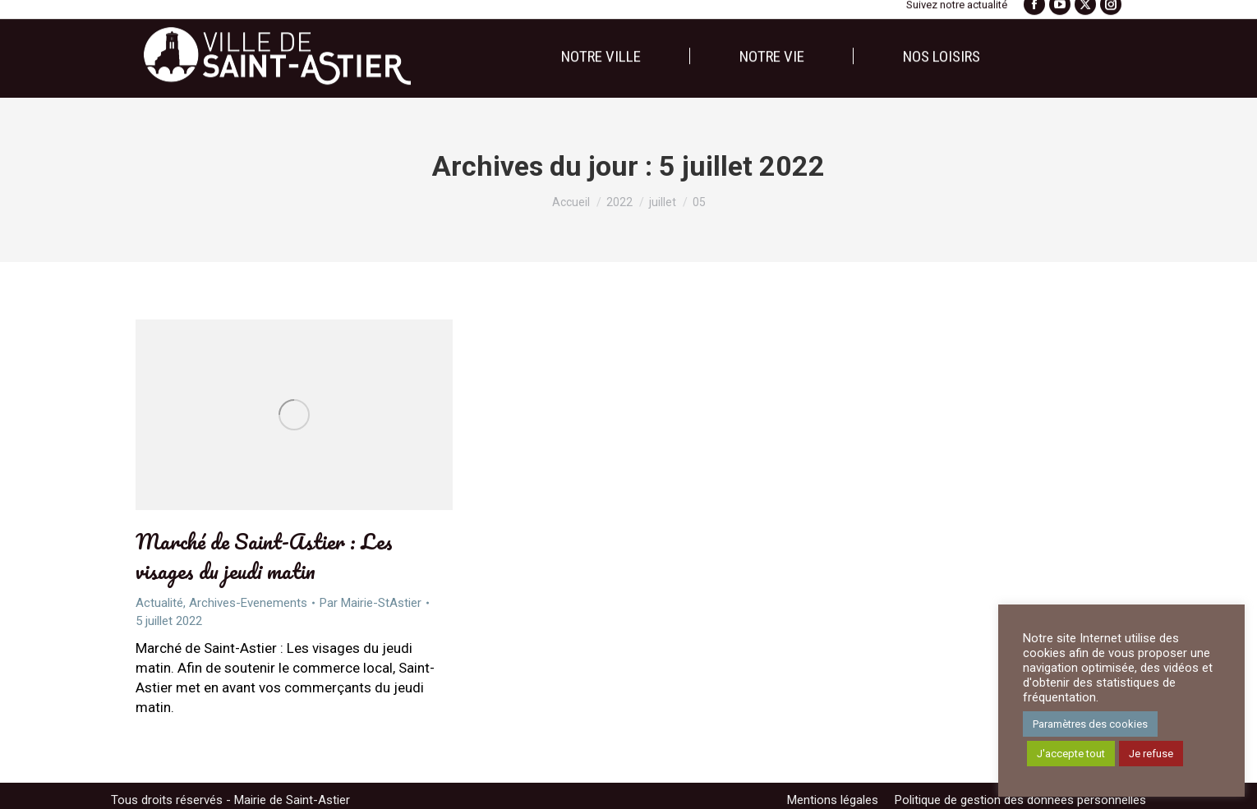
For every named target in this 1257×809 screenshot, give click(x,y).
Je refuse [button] (1151, 753)
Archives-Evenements (248, 602)
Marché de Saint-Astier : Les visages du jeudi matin (264, 556)
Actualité (159, 602)
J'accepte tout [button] (1071, 753)
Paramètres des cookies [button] (1090, 724)
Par (370, 602)
